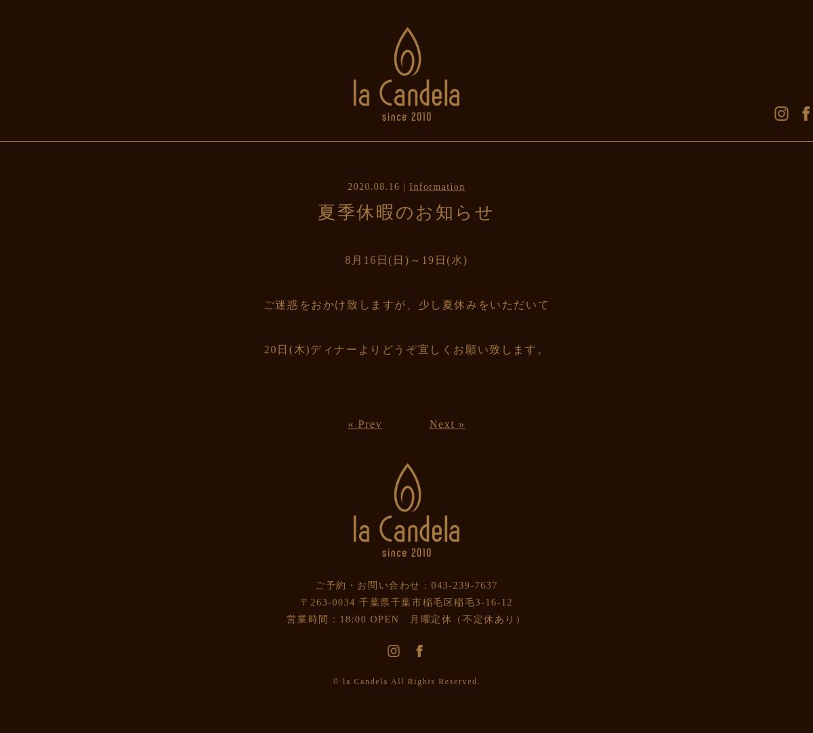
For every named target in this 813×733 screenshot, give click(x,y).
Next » (447, 424)
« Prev (365, 424)
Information (437, 187)
